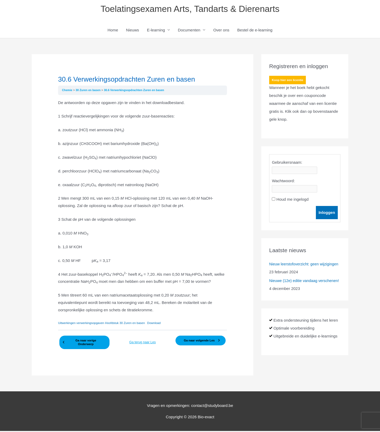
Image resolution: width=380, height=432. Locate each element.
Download (158, 324)
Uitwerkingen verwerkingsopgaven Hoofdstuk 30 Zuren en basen (103, 324)
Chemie (68, 90)
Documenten (189, 31)
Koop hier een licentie (288, 81)
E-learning (156, 31)
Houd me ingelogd (293, 200)
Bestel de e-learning (254, 31)
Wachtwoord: (283, 181)
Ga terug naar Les (143, 341)
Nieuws (132, 31)
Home (113, 31)
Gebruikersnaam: (287, 163)
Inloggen (327, 213)
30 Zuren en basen (89, 90)
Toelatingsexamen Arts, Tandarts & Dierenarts (189, 9)
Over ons (221, 31)
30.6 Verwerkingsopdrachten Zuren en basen (137, 90)
